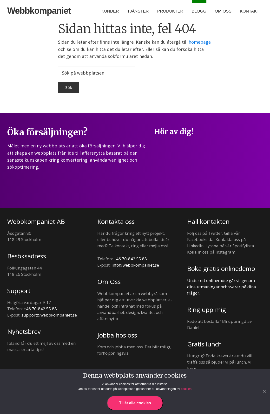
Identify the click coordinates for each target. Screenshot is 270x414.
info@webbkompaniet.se (135, 265)
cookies (186, 389)
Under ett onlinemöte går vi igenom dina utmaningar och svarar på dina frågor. (221, 287)
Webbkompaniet (39, 11)
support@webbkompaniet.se (49, 315)
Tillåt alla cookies (135, 403)
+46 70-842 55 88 (40, 308)
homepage (200, 42)
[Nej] (264, 391)
